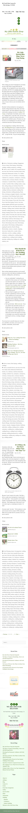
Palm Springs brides (16, 410)
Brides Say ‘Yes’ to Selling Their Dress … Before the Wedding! (17, 338)
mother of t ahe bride (19, 406)
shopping (20, 229)
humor (7, 165)
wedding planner (10, 623)
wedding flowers (6, 237)
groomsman (21, 204)
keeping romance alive (11, 212)
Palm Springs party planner (11, 419)
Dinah (21, 192)
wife (7, 241)
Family (17, 196)
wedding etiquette (19, 235)
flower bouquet (9, 200)
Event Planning (12, 196)
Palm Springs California (7, 218)
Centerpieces (6, 801)
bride (23, 171)
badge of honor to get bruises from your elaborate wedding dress (15, 286)
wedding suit (16, 239)
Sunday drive (10, 231)
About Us (5, 778)
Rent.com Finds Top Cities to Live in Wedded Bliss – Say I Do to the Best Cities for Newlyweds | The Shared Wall (10, 155)
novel (14, 596)
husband (17, 208)
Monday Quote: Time (12, 540)
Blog (4, 782)
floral (15, 198)
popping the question (7, 227)
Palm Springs (13, 165)
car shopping (21, 175)
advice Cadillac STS (12, 169)
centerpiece (11, 177)
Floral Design (20, 198)
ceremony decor (5, 179)
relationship (12, 423)
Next (18, 634)
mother (3, 214)
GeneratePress (22, 811)
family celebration (21, 392)
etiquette (17, 194)
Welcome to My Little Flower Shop (10, 805)
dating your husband (13, 186)
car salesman (15, 175)
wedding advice (15, 427)
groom (16, 204)
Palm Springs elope (20, 412)
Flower (3, 200)
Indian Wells (22, 208)
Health (5, 588)
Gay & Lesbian (6, 791)
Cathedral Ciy (5, 177)
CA (18, 173)
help (14, 206)
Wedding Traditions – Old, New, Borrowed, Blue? (15, 345)
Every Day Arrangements (8, 787)
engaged (13, 194)
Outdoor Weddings (8, 803)
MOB (24, 212)
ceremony (23, 177)
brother (15, 173)
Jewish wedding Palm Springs (17, 404)
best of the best (10, 171)
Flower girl (15, 200)
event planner (5, 196)
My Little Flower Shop (20, 214)
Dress (3, 194)
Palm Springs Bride (6, 410)
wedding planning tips (11, 625)
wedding (4, 167)
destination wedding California (9, 384)
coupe (23, 183)
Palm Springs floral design (12, 220)
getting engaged (5, 204)
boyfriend (16, 171)
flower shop (21, 200)
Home (4, 793)
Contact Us (5, 784)
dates (3, 186)
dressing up (7, 194)
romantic (15, 229)
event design (22, 194)
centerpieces (17, 177)
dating (6, 186)
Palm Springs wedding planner (16, 225)
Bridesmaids (11, 173)
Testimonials (5, 795)
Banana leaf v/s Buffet (13, 534)
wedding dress (11, 235)
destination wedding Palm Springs (15, 571)
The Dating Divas (9, 127)
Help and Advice (19, 206)
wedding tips (11, 627)
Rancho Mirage (15, 227)
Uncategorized (18, 551)
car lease (6, 175)
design (7, 188)
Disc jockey (18, 573)
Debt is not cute (18, 304)
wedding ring (10, 239)
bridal (20, 171)
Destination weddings (12, 163)
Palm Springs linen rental (11, 222)
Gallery (4, 789)
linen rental (19, 212)
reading (19, 610)
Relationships (5, 229)
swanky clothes (17, 231)
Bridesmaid (4, 173)
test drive (10, 233)
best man (4, 171)
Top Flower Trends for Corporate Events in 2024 (13, 762)
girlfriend (12, 204)
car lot (9, 175)
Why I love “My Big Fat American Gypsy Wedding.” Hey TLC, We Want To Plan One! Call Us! (16, 352)
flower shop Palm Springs (8, 202)
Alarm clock (10, 553)
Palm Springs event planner (8, 414)
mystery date (5, 216)
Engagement (20, 163)
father (9, 198)
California (10, 371)
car (2, 175)
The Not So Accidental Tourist (15, 527)
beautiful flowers (21, 169)
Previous (4, 634)
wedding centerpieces (11, 167)
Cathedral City (10, 373)
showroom (4, 231)
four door (21, 202)
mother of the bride (10, 214)
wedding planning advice (12, 433)
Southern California (20, 425)
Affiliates (5, 780)
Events (4, 785)
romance (11, 229)
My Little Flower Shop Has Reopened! (11, 655)
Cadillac (22, 173)
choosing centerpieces (7, 378)
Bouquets (6, 799)
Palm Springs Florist (10, 416)
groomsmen (4, 206)
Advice (5, 163)
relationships (19, 165)
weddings (19, 167)
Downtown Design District (8, 388)
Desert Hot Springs (6, 382)
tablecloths (4, 233)
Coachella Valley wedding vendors (14, 183)
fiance (12, 198)
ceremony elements (14, 179)
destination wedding (14, 188)
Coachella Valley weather (8, 565)
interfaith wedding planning (8, 210)
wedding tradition (8, 437)
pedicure (8, 610)
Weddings (5, 797)
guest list (10, 206)
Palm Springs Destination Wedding (10, 600)
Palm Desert (14, 216)
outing (9, 216)
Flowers (4, 165)
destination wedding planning (13, 192)
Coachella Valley (12, 181)
